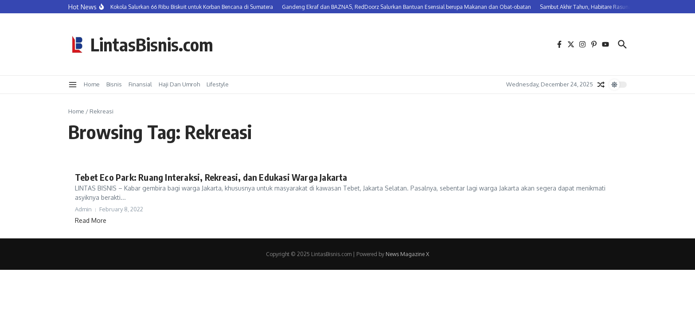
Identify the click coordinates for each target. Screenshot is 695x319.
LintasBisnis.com (151, 44)
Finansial (140, 84)
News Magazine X (407, 254)
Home (92, 84)
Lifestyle (218, 84)
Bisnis (114, 84)
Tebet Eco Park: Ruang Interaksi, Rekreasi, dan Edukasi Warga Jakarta (211, 177)
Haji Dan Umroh (179, 84)
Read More (90, 220)
